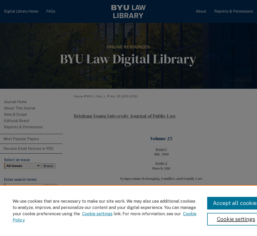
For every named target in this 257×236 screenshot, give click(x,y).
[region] (128, 210)
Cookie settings (97, 213)
